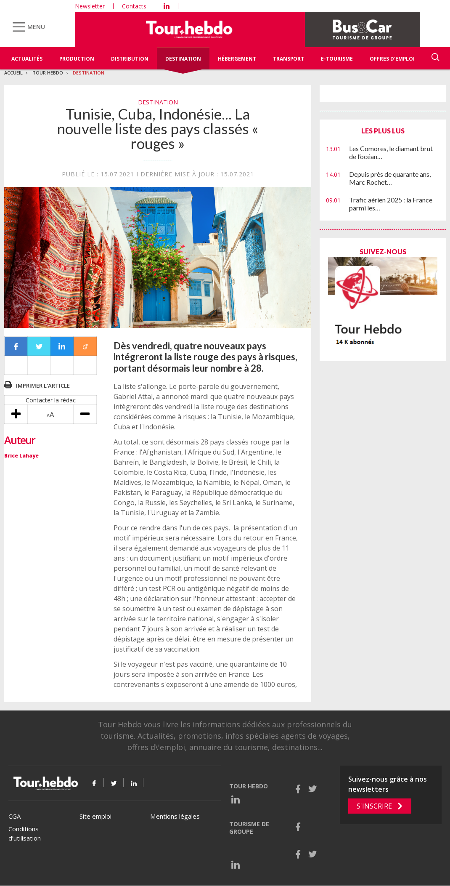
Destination (183, 58)
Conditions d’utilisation (24, 834)
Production (76, 58)
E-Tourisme (337, 58)
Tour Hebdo (47, 72)
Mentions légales (175, 816)
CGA (14, 816)
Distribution (129, 58)
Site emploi (95, 816)
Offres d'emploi (392, 58)
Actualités (26, 58)
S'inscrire (374, 806)
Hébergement (237, 58)
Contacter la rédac (51, 400)
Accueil (13, 72)
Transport (288, 58)
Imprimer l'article (43, 385)
